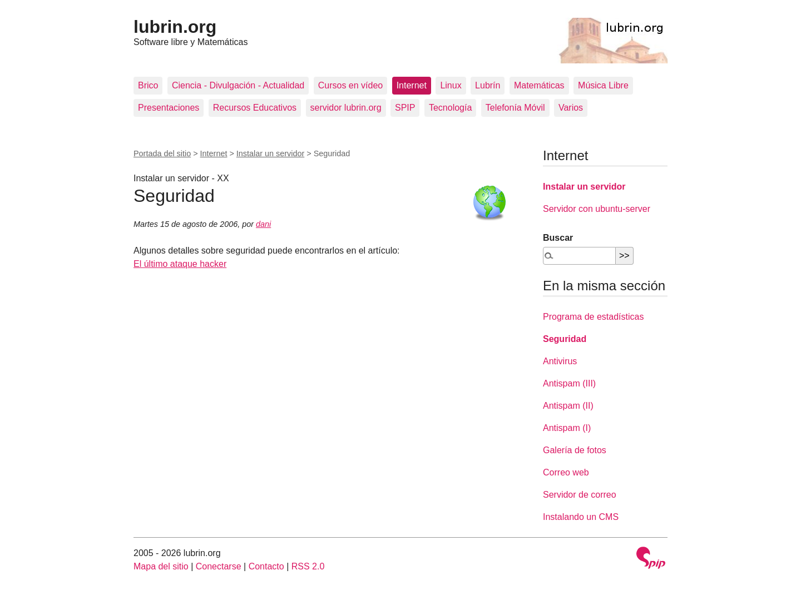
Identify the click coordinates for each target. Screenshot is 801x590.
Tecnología (450, 107)
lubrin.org (175, 27)
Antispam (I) (567, 428)
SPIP (405, 107)
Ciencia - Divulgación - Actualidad (238, 85)
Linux (450, 85)
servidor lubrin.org (346, 107)
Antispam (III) (569, 383)
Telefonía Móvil (515, 107)
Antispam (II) (568, 405)
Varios (570, 107)
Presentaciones (168, 107)
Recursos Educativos (254, 107)
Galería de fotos (574, 450)
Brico (148, 85)
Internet (412, 85)
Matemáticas (539, 85)
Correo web (566, 472)
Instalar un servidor (270, 153)
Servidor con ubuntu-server (596, 209)
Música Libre (603, 85)
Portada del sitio (162, 153)
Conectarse (218, 566)
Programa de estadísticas (593, 316)
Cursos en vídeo (350, 85)
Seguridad (564, 339)
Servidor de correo (579, 494)
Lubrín (487, 85)
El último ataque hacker (180, 264)
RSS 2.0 (308, 566)
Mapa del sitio (161, 566)
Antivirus (560, 361)
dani (263, 224)
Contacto (266, 566)
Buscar (558, 237)
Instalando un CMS (581, 517)
